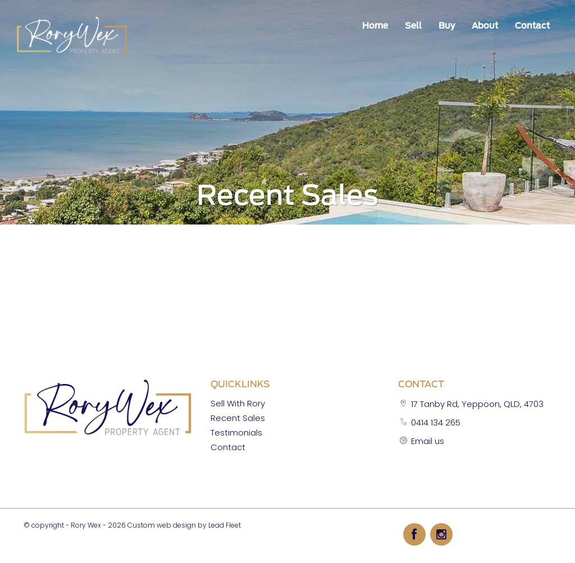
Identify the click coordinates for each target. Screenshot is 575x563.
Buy (447, 26)
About (485, 26)
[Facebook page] (416, 534)
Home (375, 26)
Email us (427, 441)
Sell (413, 26)
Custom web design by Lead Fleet (184, 525)
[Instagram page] (441, 534)
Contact (532, 26)
